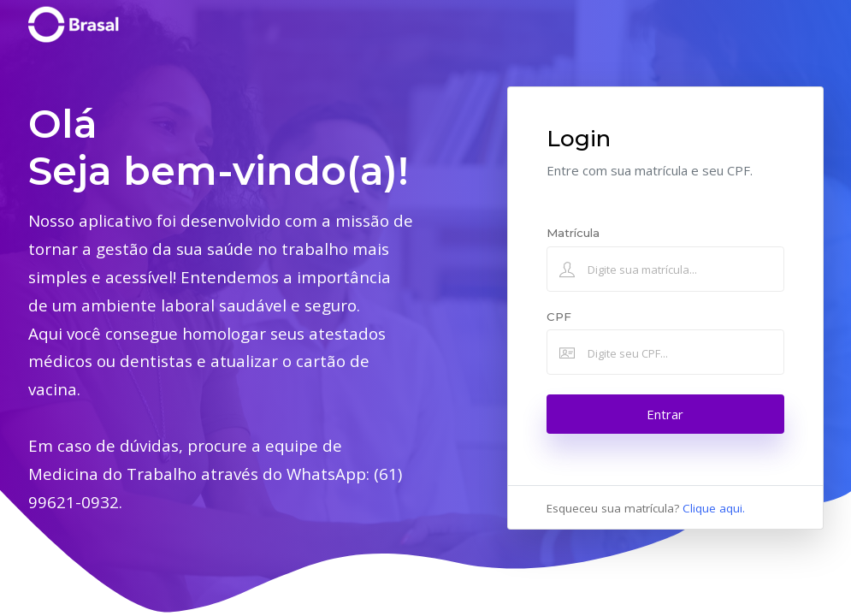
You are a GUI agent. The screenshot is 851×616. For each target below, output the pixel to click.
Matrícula (573, 233)
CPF (559, 316)
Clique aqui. (714, 508)
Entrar (665, 414)
